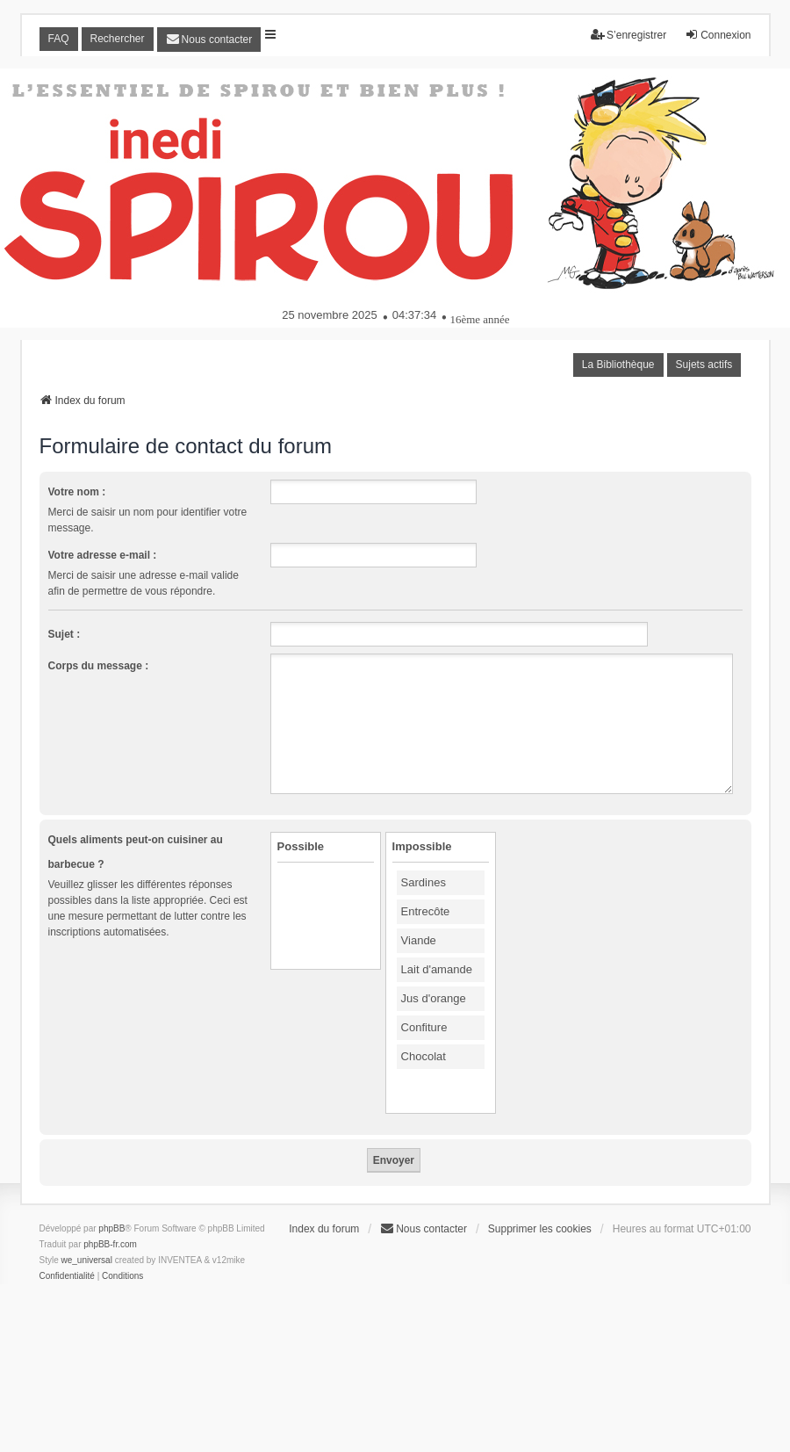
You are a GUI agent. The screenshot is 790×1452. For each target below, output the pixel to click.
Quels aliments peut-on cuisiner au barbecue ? (135, 852)
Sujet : (64, 634)
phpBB (111, 1228)
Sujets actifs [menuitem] (704, 364)
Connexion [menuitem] (717, 34)
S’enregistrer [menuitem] (628, 34)
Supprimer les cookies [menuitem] (540, 1229)
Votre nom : (77, 492)
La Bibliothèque (618, 364)
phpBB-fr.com (110, 1244)
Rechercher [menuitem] (117, 39)
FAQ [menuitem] (58, 39)
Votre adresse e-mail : (102, 555)
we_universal (86, 1260)
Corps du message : (98, 666)
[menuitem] (209, 39)
